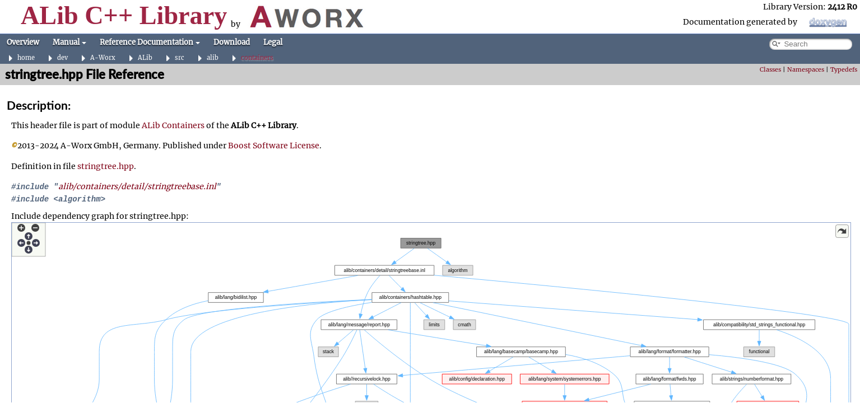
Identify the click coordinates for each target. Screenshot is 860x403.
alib (213, 58)
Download (231, 42)
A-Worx (102, 58)
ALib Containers (173, 125)
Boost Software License (273, 145)
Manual (69, 42)
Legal (272, 42)
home (26, 58)
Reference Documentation (150, 42)
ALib (145, 58)
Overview (23, 42)
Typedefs (843, 69)
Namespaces (805, 69)
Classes (770, 69)
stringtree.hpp (105, 166)
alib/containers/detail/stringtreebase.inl (137, 186)
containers (257, 58)
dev (62, 58)
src (179, 58)
